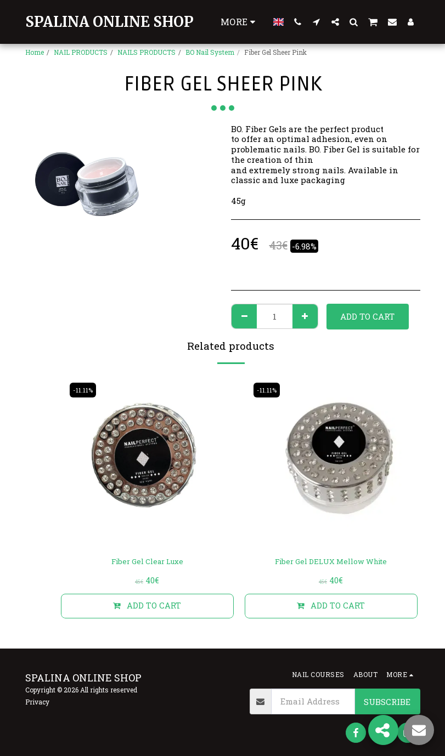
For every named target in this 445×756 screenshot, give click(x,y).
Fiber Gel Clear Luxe (147, 562)
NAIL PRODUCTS (81, 52)
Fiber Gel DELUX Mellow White (331, 562)
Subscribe (387, 701)
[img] (147, 461)
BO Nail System (209, 52)
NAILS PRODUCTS (146, 52)
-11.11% (84, 389)
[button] (298, 21)
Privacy (37, 701)
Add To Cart (367, 316)
